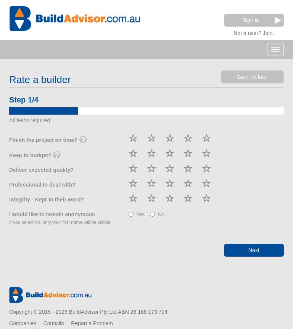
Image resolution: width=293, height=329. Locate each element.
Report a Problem (92, 323)
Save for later (252, 77)
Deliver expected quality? (41, 170)
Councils (53, 323)
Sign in (262, 20)
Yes (137, 214)
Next (253, 250)
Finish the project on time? (48, 140)
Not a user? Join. (253, 32)
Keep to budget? (35, 156)
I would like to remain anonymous (59, 218)
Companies (22, 323)
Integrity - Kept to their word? (46, 199)
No (157, 214)
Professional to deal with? (42, 185)
